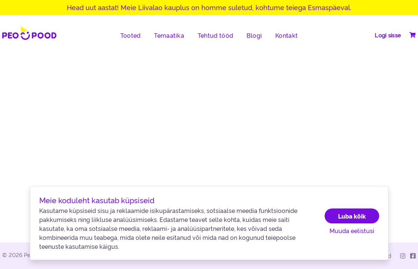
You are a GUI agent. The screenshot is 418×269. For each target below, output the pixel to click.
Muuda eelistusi (351, 230)
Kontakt (286, 35)
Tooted (130, 35)
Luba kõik (352, 216)
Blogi (254, 35)
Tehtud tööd (215, 35)
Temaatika (169, 35)
